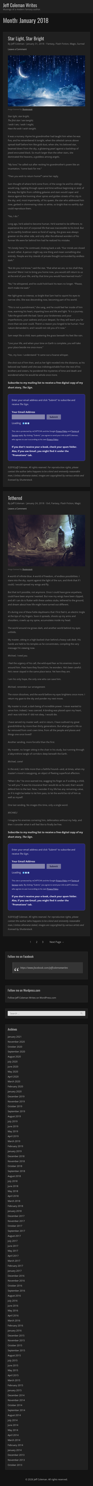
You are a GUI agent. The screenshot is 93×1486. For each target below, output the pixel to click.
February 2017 (15, 1265)
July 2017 (13, 1241)
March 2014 (14, 1440)
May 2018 (13, 1191)
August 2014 (14, 1415)
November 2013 (16, 1460)
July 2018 (13, 1181)
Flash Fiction (62, 43)
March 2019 (14, 1141)
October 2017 (15, 1225)
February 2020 (15, 1086)
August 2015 (14, 1355)
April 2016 (13, 1315)
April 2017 (13, 1255)
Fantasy (50, 43)
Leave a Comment (17, 49)
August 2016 (14, 1295)
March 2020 (14, 1081)
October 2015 (15, 1345)
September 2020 (16, 1051)
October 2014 (15, 1405)
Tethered (15, 497)
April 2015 (13, 1375)
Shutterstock (27, 109)
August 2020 (14, 1056)
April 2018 (13, 1196)
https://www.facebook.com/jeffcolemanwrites (44, 968)
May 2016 (13, 1310)
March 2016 (14, 1320)
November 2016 (16, 1280)
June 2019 (13, 1126)
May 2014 (13, 1430)
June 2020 (13, 1066)
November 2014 (16, 1400)
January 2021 (15, 1036)
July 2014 (13, 1420)
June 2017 (13, 1246)
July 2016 (13, 1300)
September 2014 (16, 1410)
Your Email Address (23, 412)
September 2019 (16, 1111)
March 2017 (14, 1260)
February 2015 (15, 1385)
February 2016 (15, 1325)
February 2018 (15, 1206)
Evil (48, 503)
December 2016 (16, 1275)
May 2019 (13, 1131)
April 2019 (13, 1136)
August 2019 (14, 1116)
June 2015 (13, 1365)
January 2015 (15, 1390)
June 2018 (13, 1186)
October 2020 (15, 1046)
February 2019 (15, 1146)
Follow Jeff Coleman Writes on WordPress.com (32, 997)
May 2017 (13, 1250)
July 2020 (13, 1061)
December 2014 (16, 1395)
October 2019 (15, 1106)
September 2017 (16, 1230)
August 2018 (14, 1176)
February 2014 (15, 1445)
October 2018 (15, 1166)
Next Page (57, 942)
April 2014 (13, 1435)
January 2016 (15, 1330)
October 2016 (15, 1285)
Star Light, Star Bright (26, 38)
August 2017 (14, 1235)
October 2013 (15, 1465)
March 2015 (14, 1380)
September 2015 (16, 1350)
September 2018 (16, 1171)
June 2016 (13, 1305)
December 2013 (16, 1455)
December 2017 (16, 1216)
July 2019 (13, 1121)
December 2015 (16, 1335)
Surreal (81, 43)
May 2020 (13, 1071)
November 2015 (16, 1340)
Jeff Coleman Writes (20, 5)
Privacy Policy (61, 431)
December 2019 (16, 1096)
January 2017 (15, 1270)
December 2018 (16, 1156)
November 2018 (16, 1161)
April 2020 (13, 1076)
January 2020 (15, 1091)
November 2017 (16, 1220)
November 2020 (16, 1041)
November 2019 (16, 1101)
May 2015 (13, 1370)
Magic (73, 43)
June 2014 (13, 1425)
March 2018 (14, 1201)
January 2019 (15, 1151)
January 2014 (15, 1450)
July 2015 (13, 1360)
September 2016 (16, 1290)
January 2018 (15, 1211)
